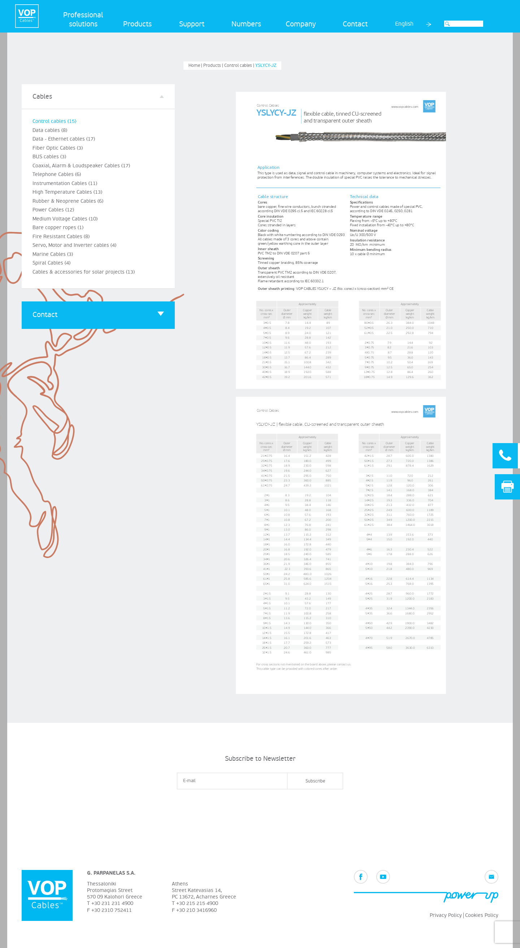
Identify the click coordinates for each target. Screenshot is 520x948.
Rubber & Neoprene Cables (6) (67, 201)
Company (301, 24)
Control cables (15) (54, 121)
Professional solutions (83, 20)
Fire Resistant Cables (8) (61, 236)
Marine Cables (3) (52, 254)
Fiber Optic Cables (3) (57, 148)
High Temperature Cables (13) (67, 192)
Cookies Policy (481, 915)
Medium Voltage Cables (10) (65, 219)
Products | (213, 65)
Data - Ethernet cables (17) (63, 139)
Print (507, 487)
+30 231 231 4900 (112, 903)
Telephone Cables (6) (56, 174)
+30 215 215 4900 (197, 903)
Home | (195, 65)
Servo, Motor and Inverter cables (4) (74, 245)
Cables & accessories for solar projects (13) (83, 272)
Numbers (246, 24)
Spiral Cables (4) (51, 263)
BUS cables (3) (49, 157)
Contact (355, 24)
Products (137, 24)
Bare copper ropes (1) (57, 227)
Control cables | (239, 65)
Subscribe (315, 781)
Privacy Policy (446, 915)
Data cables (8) (49, 130)
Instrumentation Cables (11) (64, 183)
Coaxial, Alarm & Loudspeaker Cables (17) (81, 166)
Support (191, 24)
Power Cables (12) (53, 210)
